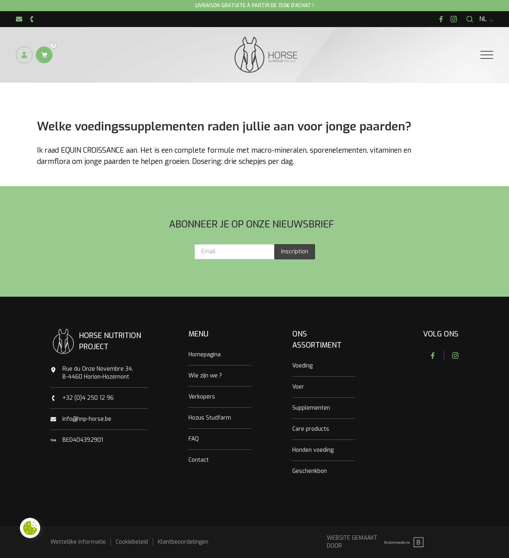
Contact (198, 460)
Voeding (302, 365)
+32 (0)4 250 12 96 (88, 398)
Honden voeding (313, 450)
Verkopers (201, 397)
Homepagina (204, 354)
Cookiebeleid (132, 542)
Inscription (294, 251)
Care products (310, 429)
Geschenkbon (309, 471)
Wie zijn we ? (205, 375)
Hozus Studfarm (209, 418)
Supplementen (311, 408)
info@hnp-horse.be (86, 419)
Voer (298, 387)
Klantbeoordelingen (183, 542)
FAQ (193, 439)
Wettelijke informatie (78, 542)
